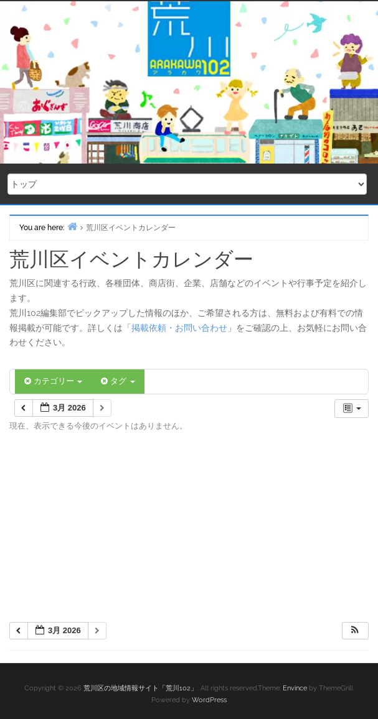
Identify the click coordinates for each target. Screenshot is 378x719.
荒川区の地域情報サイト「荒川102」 (140, 688)
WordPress (209, 700)
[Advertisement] (189, 531)
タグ (118, 381)
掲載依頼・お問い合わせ (179, 328)
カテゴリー (53, 381)
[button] (355, 631)
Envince (295, 688)
